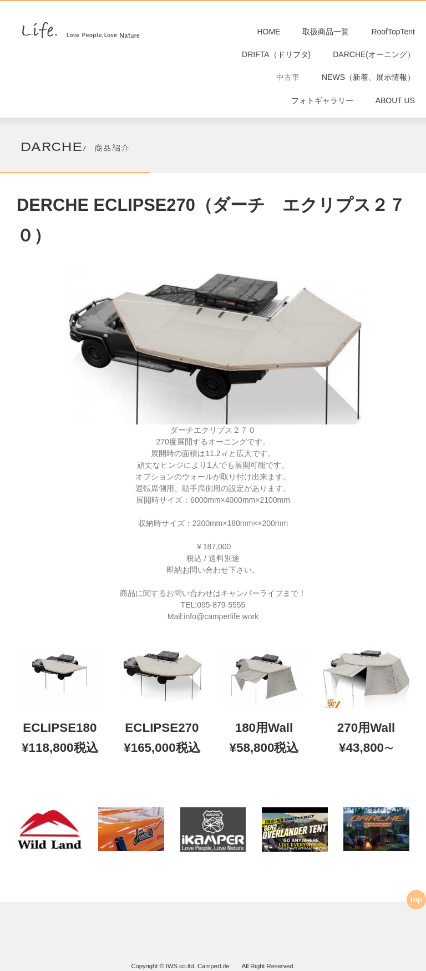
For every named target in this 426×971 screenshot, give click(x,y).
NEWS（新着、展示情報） (368, 84)
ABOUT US (395, 111)
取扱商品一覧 (325, 33)
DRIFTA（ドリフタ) (276, 59)
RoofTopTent (393, 33)
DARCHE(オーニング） (374, 59)
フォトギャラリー (322, 111)
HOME (268, 33)
